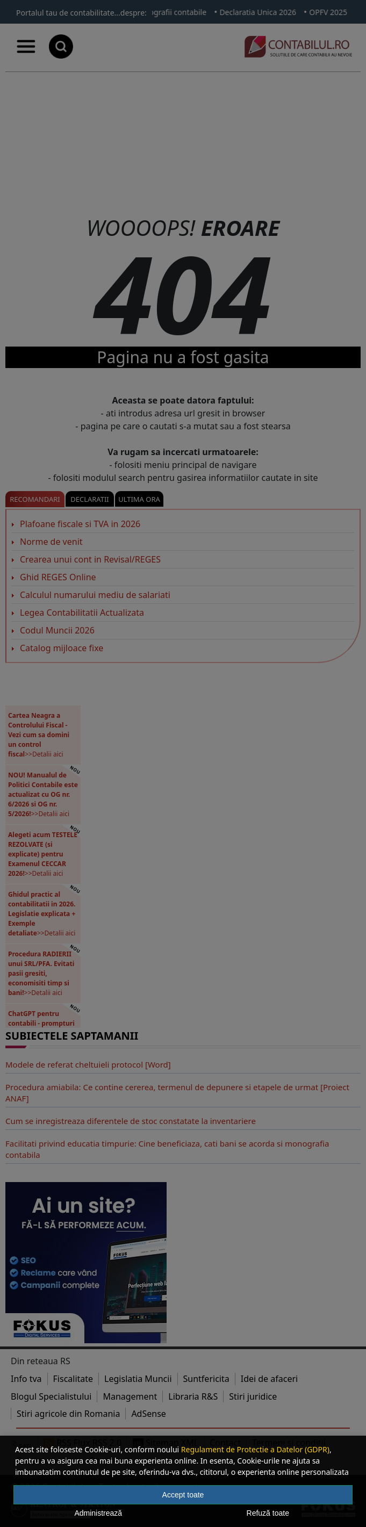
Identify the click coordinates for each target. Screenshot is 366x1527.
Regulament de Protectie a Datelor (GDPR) (255, 1449)
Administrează (98, 1513)
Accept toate (183, 1494)
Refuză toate (268, 1513)
